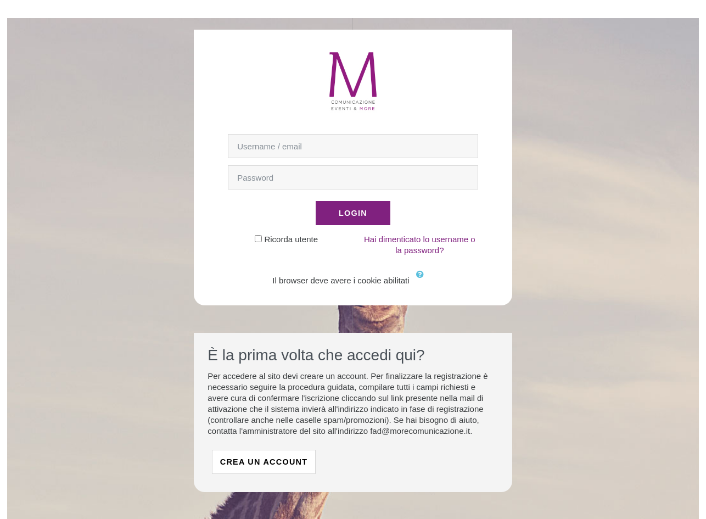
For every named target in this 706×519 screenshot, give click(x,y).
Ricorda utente (291, 239)
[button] (422, 281)
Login (353, 213)
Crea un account (264, 461)
